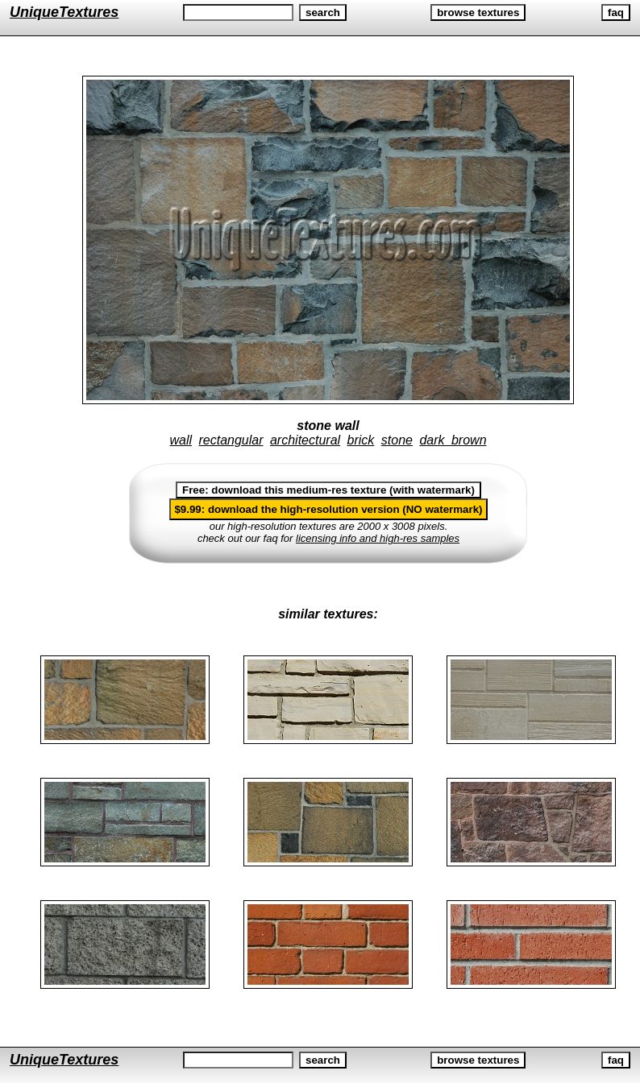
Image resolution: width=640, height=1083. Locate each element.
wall (180, 440)
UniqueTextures (64, 12)
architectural (305, 440)
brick (361, 440)
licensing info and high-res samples (377, 538)
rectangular (230, 440)
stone (397, 440)
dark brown (452, 440)
